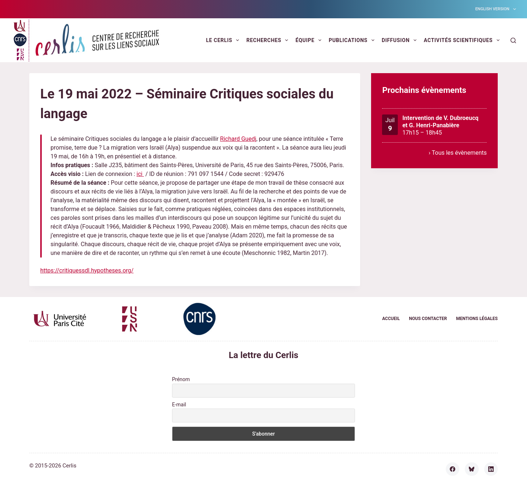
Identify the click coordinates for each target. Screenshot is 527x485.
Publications (353, 40)
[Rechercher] (513, 40)
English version (495, 9)
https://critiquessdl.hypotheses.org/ (87, 270)
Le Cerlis (224, 40)
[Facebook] (453, 469)
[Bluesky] (472, 469)
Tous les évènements (459, 152)
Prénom (181, 379)
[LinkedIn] (491, 469)
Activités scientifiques (463, 40)
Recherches (268, 40)
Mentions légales (477, 318)
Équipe (309, 40)
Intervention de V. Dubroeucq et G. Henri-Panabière (441, 121)
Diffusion (400, 40)
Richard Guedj (238, 138)
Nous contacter (428, 318)
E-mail (179, 404)
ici (140, 173)
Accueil (391, 318)
